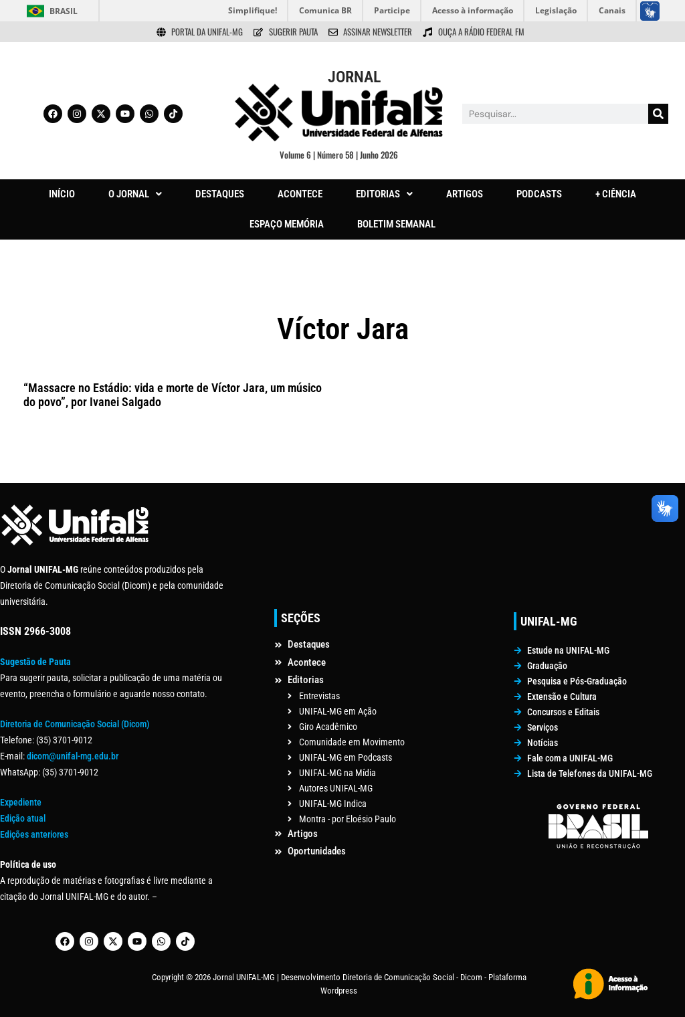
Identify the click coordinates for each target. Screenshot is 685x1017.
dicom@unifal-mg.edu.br (72, 756)
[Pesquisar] (658, 114)
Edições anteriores (34, 834)
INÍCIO (62, 194)
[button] (135, 194)
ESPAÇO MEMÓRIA (287, 224)
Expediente (20, 802)
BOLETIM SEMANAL (396, 224)
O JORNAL (135, 194)
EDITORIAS (384, 194)
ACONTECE (300, 194)
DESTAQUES (219, 194)
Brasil (64, 11)
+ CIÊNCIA (615, 194)
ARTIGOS (464, 194)
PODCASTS (539, 194)
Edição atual (22, 818)
